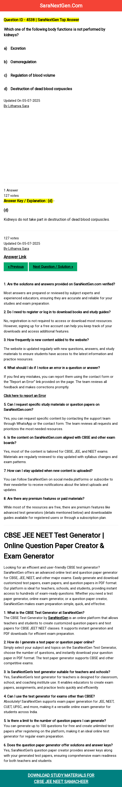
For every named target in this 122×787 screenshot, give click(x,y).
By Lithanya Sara (16, 106)
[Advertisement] (61, 145)
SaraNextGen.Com (61, 6)
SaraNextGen (58, 618)
